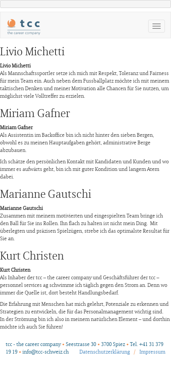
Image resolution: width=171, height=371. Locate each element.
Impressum (152, 352)
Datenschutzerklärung (104, 352)
